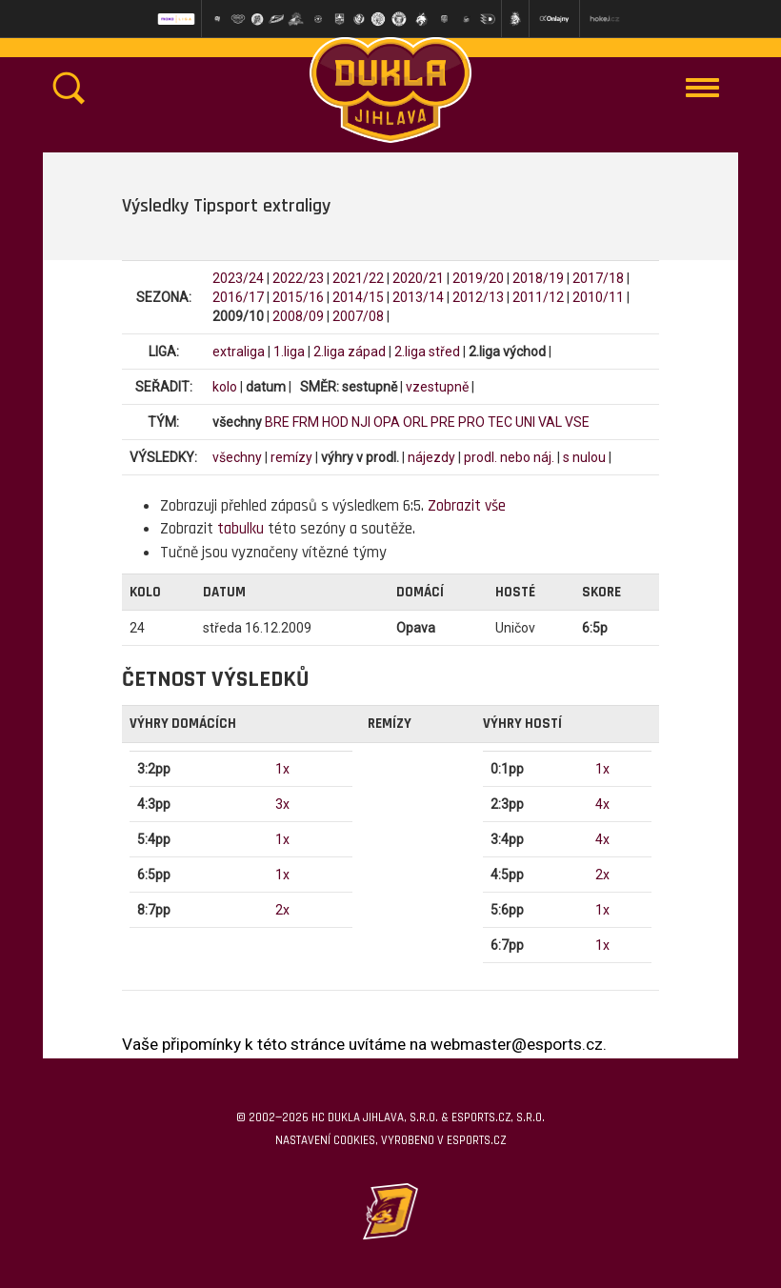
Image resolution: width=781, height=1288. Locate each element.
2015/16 (298, 297)
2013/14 (418, 297)
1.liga (289, 351)
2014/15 (358, 297)
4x (602, 804)
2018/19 (538, 278)
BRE (277, 422)
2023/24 (238, 278)
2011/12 (538, 297)
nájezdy (431, 457)
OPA (386, 422)
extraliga (238, 351)
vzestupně (437, 386)
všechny (237, 457)
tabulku (240, 528)
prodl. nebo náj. (509, 457)
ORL (415, 422)
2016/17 (238, 297)
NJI (360, 422)
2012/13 (478, 297)
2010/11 (598, 297)
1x (282, 768)
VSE (577, 422)
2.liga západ (349, 351)
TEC (500, 422)
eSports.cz (476, 1140)
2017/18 (598, 278)
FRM (305, 422)
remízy (291, 457)
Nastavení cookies (325, 1140)
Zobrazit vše (467, 505)
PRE (443, 422)
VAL (550, 422)
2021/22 (358, 278)
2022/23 (298, 278)
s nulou (584, 457)
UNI (525, 422)
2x (282, 909)
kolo (224, 386)
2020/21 (418, 278)
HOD (335, 422)
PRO (471, 422)
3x (282, 804)
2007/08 (358, 316)
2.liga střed (427, 351)
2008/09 (298, 316)
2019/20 (478, 278)
